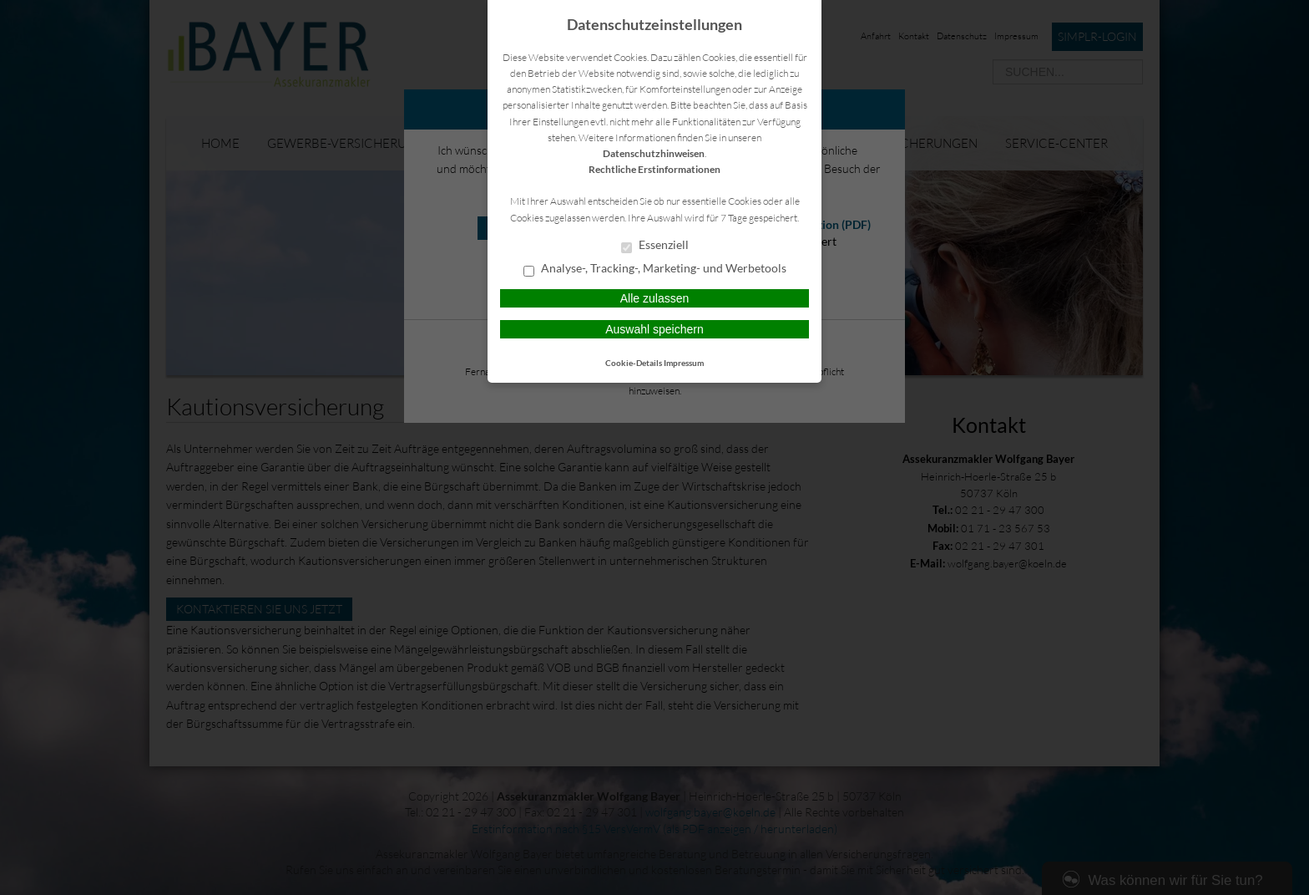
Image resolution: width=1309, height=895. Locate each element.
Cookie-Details (633, 363)
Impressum (684, 363)
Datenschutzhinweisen (654, 153)
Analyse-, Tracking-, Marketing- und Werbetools (654, 269)
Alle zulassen (655, 298)
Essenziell (655, 245)
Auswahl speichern (654, 329)
